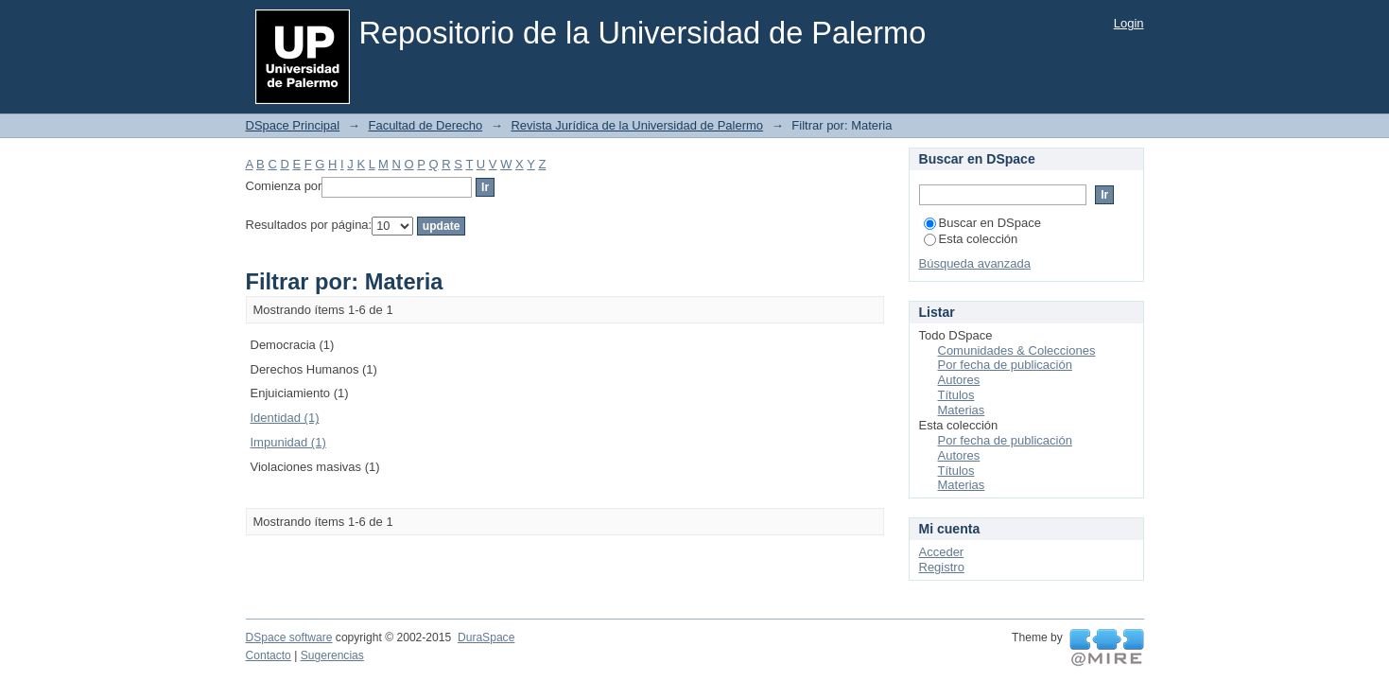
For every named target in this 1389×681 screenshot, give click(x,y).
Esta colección (971, 239)
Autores (959, 380)
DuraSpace (486, 637)
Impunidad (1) (288, 442)
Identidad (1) (285, 417)
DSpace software (289, 637)
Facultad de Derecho (425, 125)
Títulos (956, 395)
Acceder (941, 552)
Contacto (268, 655)
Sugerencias (332, 655)
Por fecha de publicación (1005, 365)
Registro (941, 567)
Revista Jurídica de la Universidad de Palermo (637, 125)
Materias (961, 410)
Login (1129, 23)
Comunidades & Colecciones (1017, 350)
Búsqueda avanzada (975, 263)
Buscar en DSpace (982, 223)
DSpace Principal (293, 125)
